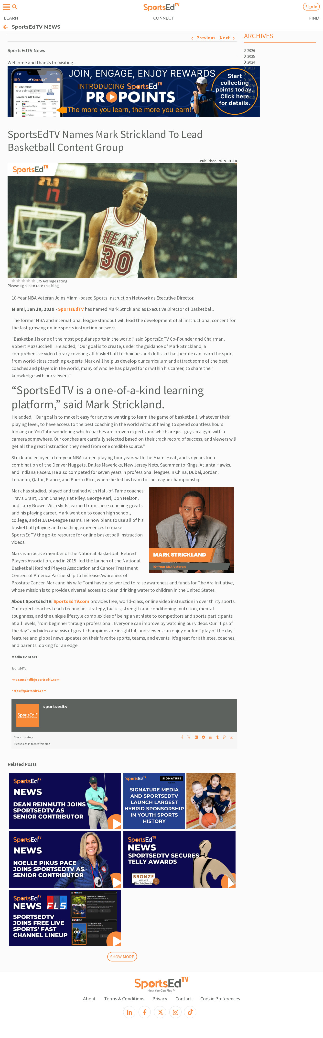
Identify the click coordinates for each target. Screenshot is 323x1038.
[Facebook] (144, 1012)
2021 (249, 79)
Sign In (311, 6)
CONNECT (163, 18)
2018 (249, 97)
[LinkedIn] (129, 1012)
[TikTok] (190, 1012)
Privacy (159, 998)
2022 (249, 73)
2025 (249, 56)
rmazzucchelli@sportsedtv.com (35, 679)
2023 (249, 68)
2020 (249, 85)
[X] (160, 1012)
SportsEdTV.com (71, 601)
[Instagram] (175, 1012)
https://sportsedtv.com (28, 691)
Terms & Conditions (124, 998)
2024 (249, 62)
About (89, 998)
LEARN (11, 18)
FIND (314, 18)
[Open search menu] (14, 6)
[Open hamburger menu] (6, 7)
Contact (183, 998)
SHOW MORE (122, 957)
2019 (249, 91)
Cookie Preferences (220, 998)
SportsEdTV (71, 309)
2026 (249, 50)
